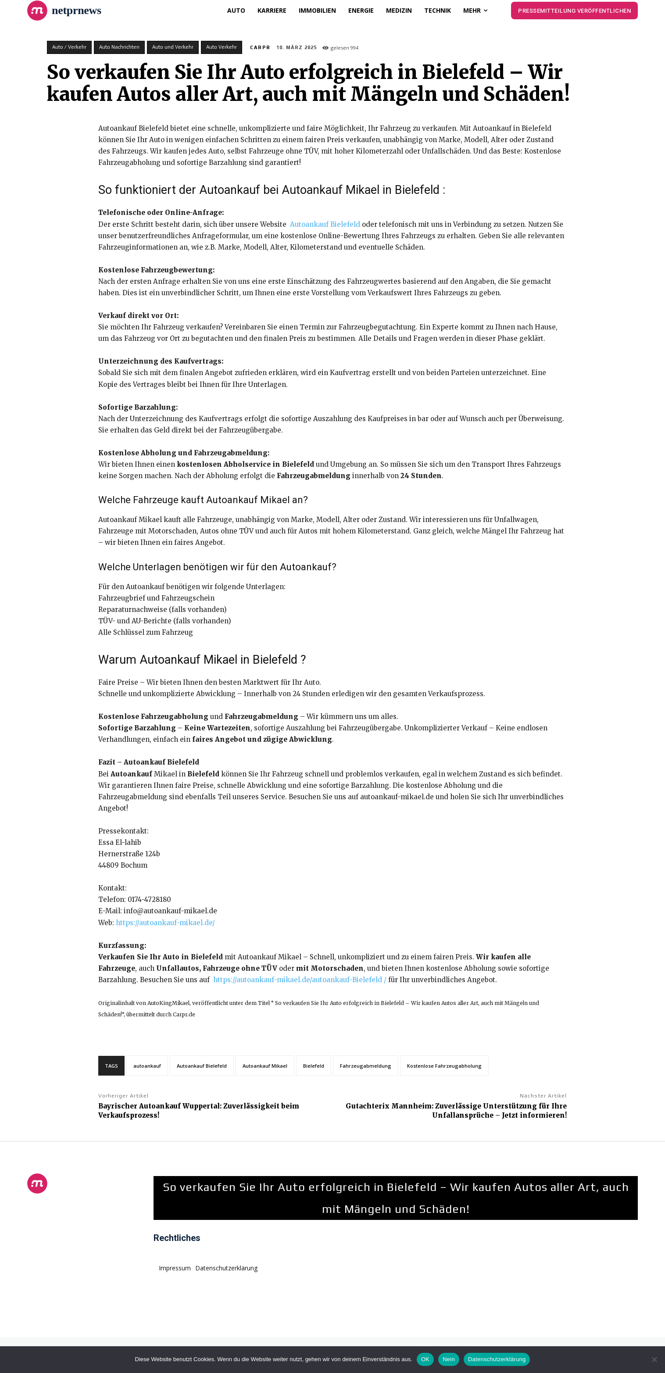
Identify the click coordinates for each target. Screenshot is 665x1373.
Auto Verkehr (221, 47)
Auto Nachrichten (119, 47)
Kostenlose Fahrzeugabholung (444, 1065)
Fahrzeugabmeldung (365, 1065)
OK (425, 1359)
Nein (449, 1359)
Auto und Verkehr (173, 47)
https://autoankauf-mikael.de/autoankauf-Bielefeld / (298, 980)
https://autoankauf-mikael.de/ (165, 923)
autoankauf (147, 1065)
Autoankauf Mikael (265, 1065)
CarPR (260, 47)
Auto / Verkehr (69, 47)
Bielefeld (313, 1065)
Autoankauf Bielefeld (326, 224)
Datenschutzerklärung (497, 1359)
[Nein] (654, 1359)
